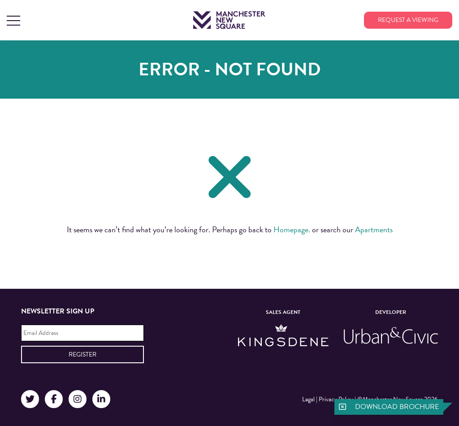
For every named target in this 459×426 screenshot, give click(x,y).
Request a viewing (408, 20)
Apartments (374, 229)
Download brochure (397, 406)
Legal (308, 399)
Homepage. (291, 229)
